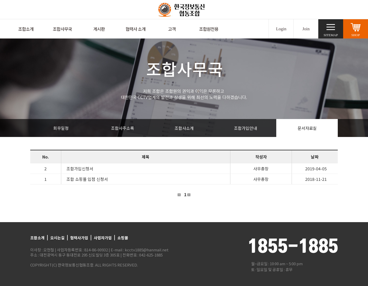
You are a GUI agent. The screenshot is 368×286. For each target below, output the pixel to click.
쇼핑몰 (122, 237)
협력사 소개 (136, 29)
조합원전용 (208, 29)
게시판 (99, 29)
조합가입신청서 (79, 168)
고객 (172, 29)
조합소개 (26, 29)
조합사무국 (62, 29)
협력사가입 (79, 237)
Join (306, 28)
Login (281, 28)
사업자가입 (103, 237)
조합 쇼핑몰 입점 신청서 (87, 179)
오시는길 (57, 237)
